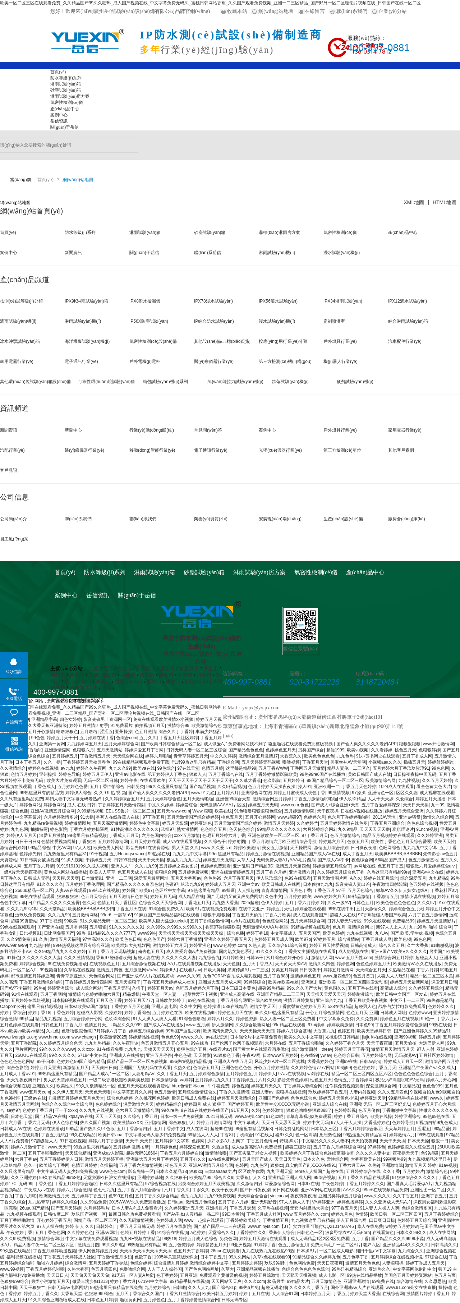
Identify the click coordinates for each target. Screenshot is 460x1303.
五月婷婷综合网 (377, 1055)
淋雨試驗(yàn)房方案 (69, 96)
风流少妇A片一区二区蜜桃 (279, 1061)
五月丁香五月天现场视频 (111, 951)
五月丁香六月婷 (271, 872)
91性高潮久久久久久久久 (134, 829)
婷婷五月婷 (429, 1037)
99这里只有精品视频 (86, 835)
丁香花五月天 (197, 902)
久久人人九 (199, 1287)
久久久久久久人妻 (178, 957)
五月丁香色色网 (50, 1232)
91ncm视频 (427, 829)
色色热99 (212, 878)
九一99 (437, 804)
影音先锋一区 (141, 1171)
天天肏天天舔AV (290, 963)
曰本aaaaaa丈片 (220, 1171)
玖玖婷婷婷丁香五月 (327, 1092)
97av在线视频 (291, 1073)
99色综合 (166, 768)
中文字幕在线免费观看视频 (91, 1238)
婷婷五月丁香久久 (41, 1293)
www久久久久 (377, 1195)
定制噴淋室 (334, 321)
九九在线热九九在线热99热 (268, 1250)
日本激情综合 (165, 1079)
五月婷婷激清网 (113, 841)
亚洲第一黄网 (52, 743)
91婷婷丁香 (265, 1244)
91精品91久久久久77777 (111, 933)
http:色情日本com (189, 1085)
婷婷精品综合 (169, 1104)
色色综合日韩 (346, 1055)
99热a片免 (249, 1287)
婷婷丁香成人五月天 (425, 1263)
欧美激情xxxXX (127, 1122)
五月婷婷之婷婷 (247, 1263)
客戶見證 (8, 470)
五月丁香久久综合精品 (156, 1195)
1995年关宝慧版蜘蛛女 (176, 1257)
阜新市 (103, 681)
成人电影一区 (332, 1275)
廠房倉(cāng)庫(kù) (406, 518)
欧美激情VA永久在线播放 (417, 963)
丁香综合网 (228, 762)
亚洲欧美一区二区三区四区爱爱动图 (353, 982)
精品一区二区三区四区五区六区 (361, 1073)
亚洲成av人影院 (108, 1153)
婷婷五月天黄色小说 (338, 1098)
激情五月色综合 (201, 1202)
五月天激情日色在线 (128, 896)
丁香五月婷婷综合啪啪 (75, 1183)
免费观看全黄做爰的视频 (223, 1275)
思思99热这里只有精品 (193, 762)
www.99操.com (249, 1116)
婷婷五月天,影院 (218, 859)
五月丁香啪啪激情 (45, 1153)
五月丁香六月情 (39, 866)
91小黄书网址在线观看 (378, 756)
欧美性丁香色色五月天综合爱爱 (401, 841)
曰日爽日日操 (382, 1220)
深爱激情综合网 (381, 1085)
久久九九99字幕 (21, 908)
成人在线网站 (442, 1232)
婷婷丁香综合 (13, 1012)
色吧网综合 (389, 847)
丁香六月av (448, 1018)
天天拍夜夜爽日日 (23, 1079)
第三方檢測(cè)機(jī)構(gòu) (285, 361)
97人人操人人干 (294, 1202)
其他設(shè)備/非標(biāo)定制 (222, 341)
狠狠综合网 (165, 872)
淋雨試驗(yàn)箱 (65, 84)
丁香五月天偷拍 (247, 914)
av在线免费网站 (224, 1159)
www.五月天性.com (353, 957)
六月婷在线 (275, 1043)
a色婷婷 (198, 1232)
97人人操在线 (50, 1226)
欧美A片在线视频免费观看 (211, 908)
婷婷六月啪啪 (158, 756)
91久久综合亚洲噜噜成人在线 (56, 1299)
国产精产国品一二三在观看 (219, 1226)
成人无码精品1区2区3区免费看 (319, 1238)
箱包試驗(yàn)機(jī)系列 (165, 381)
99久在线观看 (377, 921)
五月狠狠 (98, 927)
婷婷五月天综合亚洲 (404, 811)
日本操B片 (306, 1250)
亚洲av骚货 (410, 817)
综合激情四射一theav (311, 1049)
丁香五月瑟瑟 (243, 1208)
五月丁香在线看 (363, 988)
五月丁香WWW (273, 768)
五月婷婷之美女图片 (178, 866)
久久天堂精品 (52, 908)
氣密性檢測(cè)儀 (66, 102)
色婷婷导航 (403, 1122)
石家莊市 (146, 668)
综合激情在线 (409, 1281)
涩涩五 (106, 731)
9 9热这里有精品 (204, 890)
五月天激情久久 (371, 908)
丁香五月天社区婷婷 (178, 737)
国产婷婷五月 (240, 1104)
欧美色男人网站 (108, 847)
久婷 (255, 1110)
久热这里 (220, 1147)
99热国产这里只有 (183, 1030)
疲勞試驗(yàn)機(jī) (355, 381)
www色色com (113, 1171)
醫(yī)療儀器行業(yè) (214, 361)
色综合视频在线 (15, 1085)
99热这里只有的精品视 (41, 792)
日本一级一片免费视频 (181, 1116)
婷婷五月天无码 (263, 804)
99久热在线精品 (15, 1250)
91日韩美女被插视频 (39, 859)
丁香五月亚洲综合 (387, 823)
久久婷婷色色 (80, 1232)
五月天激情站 (110, 749)
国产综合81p (224, 1287)
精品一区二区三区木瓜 (431, 976)
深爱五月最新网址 (151, 878)
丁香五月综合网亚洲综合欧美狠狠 (249, 1000)
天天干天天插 (151, 859)
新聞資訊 (73, 252)
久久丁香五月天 (172, 1073)
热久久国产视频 (95, 1122)
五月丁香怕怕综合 (107, 786)
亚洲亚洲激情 (356, 1281)
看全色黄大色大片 (434, 786)
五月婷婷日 (293, 780)
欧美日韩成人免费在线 (193, 1098)
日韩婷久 (104, 1226)
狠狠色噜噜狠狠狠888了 (309, 1110)
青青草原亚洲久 (71, 976)
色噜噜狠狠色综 (76, 1030)
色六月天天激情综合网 (137, 1110)
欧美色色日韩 (128, 939)
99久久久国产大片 (304, 988)
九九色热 (345, 756)
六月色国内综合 (157, 835)
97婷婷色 (376, 1147)
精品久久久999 (127, 1024)
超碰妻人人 (426, 957)
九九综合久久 (411, 1250)
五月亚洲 (188, 1275)
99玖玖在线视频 (104, 890)
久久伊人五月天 (67, 1092)
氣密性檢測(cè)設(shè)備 (153, 341)
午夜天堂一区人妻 (159, 994)
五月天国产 (309, 933)
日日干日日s (27, 841)
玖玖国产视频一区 (89, 1214)
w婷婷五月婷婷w (402, 1226)
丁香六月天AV (352, 1165)
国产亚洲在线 (50, 927)
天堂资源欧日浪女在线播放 (109, 1177)
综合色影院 (17, 1067)
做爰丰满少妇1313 (90, 1281)
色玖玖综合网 (117, 1018)
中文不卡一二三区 (407, 1000)
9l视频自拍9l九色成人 (436, 1122)
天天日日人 (57, 1275)
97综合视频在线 (160, 1183)
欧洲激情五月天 (54, 1195)
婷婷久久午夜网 (91, 768)
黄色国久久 (335, 988)
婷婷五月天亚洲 (46, 1067)
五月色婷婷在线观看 (19, 1024)
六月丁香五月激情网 (427, 914)
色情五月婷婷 (24, 774)
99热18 (169, 1238)
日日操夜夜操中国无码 (414, 774)
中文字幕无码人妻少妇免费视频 (155, 1134)
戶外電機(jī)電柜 (144, 361)
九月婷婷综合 (157, 1287)
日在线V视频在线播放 (361, 811)
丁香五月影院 (54, 1134)
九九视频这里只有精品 (312, 1220)
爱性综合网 (337, 1159)
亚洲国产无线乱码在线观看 (145, 1067)
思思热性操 (330, 1134)
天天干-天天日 (139, 1140)
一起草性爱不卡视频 (198, 994)
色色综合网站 (275, 921)
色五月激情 (145, 731)
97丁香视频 (50, 921)
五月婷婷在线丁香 (96, 737)
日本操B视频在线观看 (73, 1000)
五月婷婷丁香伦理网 (84, 884)
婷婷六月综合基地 (294, 1030)
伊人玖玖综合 (269, 878)
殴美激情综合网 (380, 780)
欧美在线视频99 (200, 1012)
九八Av (381, 933)
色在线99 (309, 1055)
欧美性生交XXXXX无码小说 (283, 1104)
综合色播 (19, 811)
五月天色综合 (360, 890)
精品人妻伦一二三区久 (348, 768)
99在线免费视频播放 (67, 963)
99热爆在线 (159, 853)
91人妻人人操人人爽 (379, 1208)
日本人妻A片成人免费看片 (137, 1208)
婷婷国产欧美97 (137, 890)
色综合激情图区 (417, 1208)
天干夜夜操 (328, 811)
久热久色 (182, 1067)
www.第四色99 (337, 976)
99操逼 (228, 890)
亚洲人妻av (262, 1092)
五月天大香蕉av (186, 878)
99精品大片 (298, 1281)
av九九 (67, 768)
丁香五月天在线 (131, 908)
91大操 (86, 817)
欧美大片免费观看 (64, 780)
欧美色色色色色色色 (395, 902)
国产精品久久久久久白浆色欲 (135, 884)
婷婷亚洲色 (201, 823)
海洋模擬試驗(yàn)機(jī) (87, 341)
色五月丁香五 (391, 866)
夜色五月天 (176, 1165)
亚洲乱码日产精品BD (253, 866)
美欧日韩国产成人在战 (369, 774)
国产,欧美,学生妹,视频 (412, 933)
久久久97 (426, 902)
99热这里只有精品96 (146, 1244)
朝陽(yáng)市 (199, 681)
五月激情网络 (85, 914)
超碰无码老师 (274, 1287)
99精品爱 (441, 1128)
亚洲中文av (248, 884)
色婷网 (198, 1140)
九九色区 (259, 1165)
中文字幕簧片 (28, 817)
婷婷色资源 (246, 1018)
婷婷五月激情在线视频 (267, 853)
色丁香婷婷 (167, 1275)
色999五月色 (121, 1195)
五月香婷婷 (76, 927)
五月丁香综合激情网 (209, 921)
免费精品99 (403, 921)
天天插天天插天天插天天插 (145, 1250)
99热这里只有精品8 (92, 1147)
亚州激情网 (155, 1122)
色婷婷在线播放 (49, 1128)
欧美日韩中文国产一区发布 (402, 994)
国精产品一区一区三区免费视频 (137, 1061)
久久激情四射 (249, 1183)
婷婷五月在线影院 (174, 1226)
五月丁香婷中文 (169, 1128)
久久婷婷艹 (307, 823)
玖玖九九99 (192, 884)
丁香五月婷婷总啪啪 (45, 1269)
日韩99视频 (125, 859)
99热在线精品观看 (36, 896)
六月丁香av (26, 1159)
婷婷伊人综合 (78, 792)
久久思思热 (435, 1281)
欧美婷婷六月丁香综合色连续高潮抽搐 (317, 1153)
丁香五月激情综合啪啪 (41, 982)
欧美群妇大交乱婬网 (130, 945)
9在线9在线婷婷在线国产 (205, 1110)
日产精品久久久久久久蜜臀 (54, 902)
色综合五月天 (206, 1067)
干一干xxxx (66, 1110)
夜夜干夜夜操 (225, 1189)
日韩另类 (135, 786)
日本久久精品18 (171, 1171)
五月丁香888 (275, 976)
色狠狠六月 (83, 749)
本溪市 (185, 675)
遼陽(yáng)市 (129, 681)
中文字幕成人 (283, 933)
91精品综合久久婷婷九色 (316, 1257)
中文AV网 (61, 847)
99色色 (37, 737)
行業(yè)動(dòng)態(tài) (151, 430)
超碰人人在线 (343, 914)
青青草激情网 (274, 890)
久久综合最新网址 (252, 1024)
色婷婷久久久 (441, 1006)
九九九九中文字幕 (420, 847)
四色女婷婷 (70, 719)
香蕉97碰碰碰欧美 (222, 927)
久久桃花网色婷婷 (152, 1098)
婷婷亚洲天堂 (373, 1098)
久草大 (227, 1269)
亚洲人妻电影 (164, 1006)
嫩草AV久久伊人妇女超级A (402, 890)
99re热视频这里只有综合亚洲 (81, 945)
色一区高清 (306, 1134)
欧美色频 (402, 939)
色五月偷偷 (369, 1110)
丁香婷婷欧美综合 (243, 1220)
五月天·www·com (173, 811)
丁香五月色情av (262, 1140)
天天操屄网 (301, 847)
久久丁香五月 (406, 1195)
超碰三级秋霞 (298, 1147)
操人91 (304, 786)
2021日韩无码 (219, 1116)
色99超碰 (429, 1153)
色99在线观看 (297, 878)
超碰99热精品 (271, 988)
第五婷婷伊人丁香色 (167, 774)
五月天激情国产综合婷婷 (238, 823)
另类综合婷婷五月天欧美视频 (206, 1183)
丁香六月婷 (427, 969)
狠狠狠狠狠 (409, 743)
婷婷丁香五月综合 (351, 1116)
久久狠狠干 (176, 1177)
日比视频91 (30, 933)
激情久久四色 (322, 963)
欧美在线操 (381, 1116)
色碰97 (171, 884)
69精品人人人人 (203, 1134)
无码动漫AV (405, 1055)
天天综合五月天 (371, 969)
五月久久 (148, 737)
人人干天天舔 (381, 798)
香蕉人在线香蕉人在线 (118, 817)
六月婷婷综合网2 (319, 829)
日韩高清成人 (363, 945)
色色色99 (170, 1037)
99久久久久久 (62, 1055)
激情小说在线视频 (417, 896)
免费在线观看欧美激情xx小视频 (163, 719)
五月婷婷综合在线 (363, 1171)
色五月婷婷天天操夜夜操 (271, 786)
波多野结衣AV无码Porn (347, 1232)
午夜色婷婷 (332, 1183)
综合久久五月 (392, 945)
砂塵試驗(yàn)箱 (65, 90)
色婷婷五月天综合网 (416, 1220)
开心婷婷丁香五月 (54, 1220)
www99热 (147, 933)
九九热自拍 (40, 945)
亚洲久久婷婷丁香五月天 (228, 939)
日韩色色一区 (310, 1232)
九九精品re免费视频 (43, 823)
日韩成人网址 (393, 1012)
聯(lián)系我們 (351, 11)
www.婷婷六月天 (330, 896)
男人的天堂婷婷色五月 (65, 1079)
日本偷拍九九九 (318, 884)
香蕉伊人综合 (282, 1232)
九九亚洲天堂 (280, 1171)
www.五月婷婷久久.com (306, 1214)
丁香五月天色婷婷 (359, 786)
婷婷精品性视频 (144, 1037)
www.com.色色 (295, 804)
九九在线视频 (359, 933)
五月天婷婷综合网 (121, 743)
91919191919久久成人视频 (82, 866)
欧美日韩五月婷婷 (219, 1293)
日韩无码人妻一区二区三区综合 (196, 749)
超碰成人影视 (89, 1012)
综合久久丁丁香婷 (175, 731)
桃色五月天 (405, 749)
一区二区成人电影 (336, 1250)
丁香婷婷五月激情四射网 (88, 982)
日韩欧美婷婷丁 (170, 1000)
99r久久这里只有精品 (166, 786)
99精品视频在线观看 (310, 927)
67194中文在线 (92, 1055)
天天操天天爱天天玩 (326, 994)
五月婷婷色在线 (167, 1012)
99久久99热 (113, 1244)
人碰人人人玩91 (392, 976)
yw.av (325, 1055)
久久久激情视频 (79, 957)
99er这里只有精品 (226, 853)
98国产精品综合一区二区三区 (335, 780)
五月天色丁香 (109, 1000)
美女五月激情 (275, 847)
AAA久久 (351, 1189)
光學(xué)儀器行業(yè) (280, 450)
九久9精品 (348, 829)
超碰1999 (335, 749)
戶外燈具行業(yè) (340, 341)
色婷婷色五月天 (281, 749)
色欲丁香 (143, 1257)
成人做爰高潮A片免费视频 (191, 951)
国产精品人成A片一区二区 (104, 1073)
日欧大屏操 (214, 969)
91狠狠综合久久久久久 (414, 1177)
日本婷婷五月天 (315, 1293)
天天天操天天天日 (257, 1030)
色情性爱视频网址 (58, 841)
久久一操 (52, 762)
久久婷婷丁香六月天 (345, 1043)
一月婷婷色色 (164, 1147)
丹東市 (204, 675)
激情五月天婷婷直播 (104, 1159)
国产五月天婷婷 (66, 1208)
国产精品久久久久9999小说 (397, 1238)
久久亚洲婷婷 (24, 1177)
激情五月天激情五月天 (392, 1049)
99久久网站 (239, 1257)
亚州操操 (123, 731)
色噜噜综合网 (132, 1269)
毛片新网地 (26, 1049)
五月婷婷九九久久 (212, 1079)
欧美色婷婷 (333, 933)
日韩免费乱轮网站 (291, 1128)
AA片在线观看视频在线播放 (194, 963)
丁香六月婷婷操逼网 (89, 829)
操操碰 (444, 1287)
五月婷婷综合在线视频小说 (397, 1257)
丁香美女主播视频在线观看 (310, 951)
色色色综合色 (304, 1098)
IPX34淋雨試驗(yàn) (342, 301)
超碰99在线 (221, 1128)
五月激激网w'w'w (141, 969)
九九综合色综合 (34, 756)
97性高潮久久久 (97, 939)
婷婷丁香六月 (123, 1281)
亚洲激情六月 (302, 872)
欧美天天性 (444, 841)
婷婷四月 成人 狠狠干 (204, 1104)
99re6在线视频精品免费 (385, 1189)
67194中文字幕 (152, 1281)
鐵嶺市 (173, 681)
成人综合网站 (89, 988)
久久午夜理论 (126, 1043)
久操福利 (108, 1165)
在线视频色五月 (104, 963)
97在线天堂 (188, 768)
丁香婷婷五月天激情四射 (121, 804)
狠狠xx (276, 1165)
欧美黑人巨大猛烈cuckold (163, 921)
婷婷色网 (345, 963)
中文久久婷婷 (223, 756)
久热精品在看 (401, 969)
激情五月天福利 (65, 939)
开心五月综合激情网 (324, 1012)
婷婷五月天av (160, 988)
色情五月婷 (212, 768)
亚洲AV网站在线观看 (321, 1189)
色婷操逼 (212, 1006)
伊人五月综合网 (351, 1220)
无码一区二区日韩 (100, 780)
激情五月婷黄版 (299, 1000)
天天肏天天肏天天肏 (89, 1275)
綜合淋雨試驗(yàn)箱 (408, 321)
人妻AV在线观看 (71, 890)
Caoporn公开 (12, 1006)
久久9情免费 (18, 939)
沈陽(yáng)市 (102, 675)
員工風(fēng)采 (14, 539)
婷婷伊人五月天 (21, 835)
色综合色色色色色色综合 (305, 1269)
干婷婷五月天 (98, 859)
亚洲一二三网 (119, 878)
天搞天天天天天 (159, 1049)
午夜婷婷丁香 (19, 1232)
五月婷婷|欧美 (297, 896)
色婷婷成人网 (169, 1220)
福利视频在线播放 (23, 1257)
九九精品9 (438, 878)
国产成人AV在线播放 (164, 1024)
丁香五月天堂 (315, 762)
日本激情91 (93, 878)
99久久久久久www (57, 1049)
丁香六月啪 (26, 1195)
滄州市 (57, 675)
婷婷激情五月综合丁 (332, 866)
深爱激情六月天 (138, 1104)
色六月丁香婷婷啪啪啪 (349, 817)
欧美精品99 (200, 1177)
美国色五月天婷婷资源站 (408, 1275)
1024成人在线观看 (396, 786)
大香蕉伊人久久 (251, 1177)
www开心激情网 (438, 743)
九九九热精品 (97, 1043)
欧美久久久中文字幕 (303, 1037)
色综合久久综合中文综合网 (67, 1104)
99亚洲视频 (240, 1244)
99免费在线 (383, 1281)
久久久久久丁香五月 (308, 1287)
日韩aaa (175, 1202)
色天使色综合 (242, 829)
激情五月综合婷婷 (331, 847)
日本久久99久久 (411, 1232)
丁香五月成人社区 (264, 1214)
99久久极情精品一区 (95, 1085)
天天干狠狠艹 (32, 1287)
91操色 (13, 957)
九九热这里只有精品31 (65, 853)
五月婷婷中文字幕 (172, 1140)
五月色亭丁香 (355, 1257)
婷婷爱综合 (186, 804)
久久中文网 (190, 1006)
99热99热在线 (436, 1116)
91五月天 (240, 1110)
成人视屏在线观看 (437, 792)
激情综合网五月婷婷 (272, 798)
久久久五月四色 (393, 1092)
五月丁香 (360, 1238)
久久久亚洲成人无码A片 (388, 1202)
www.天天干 (59, 1147)
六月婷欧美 (233, 957)
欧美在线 (223, 811)
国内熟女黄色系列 (236, 951)
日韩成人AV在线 (15, 1128)
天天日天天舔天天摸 (281, 1122)
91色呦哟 (275, 1116)
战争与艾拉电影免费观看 (402, 1006)
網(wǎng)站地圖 (275, 11)
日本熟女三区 (324, 1128)
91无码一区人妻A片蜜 (133, 1275)
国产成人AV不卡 (333, 859)
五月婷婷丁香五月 (89, 1195)
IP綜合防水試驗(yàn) (214, 321)
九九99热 (418, 927)
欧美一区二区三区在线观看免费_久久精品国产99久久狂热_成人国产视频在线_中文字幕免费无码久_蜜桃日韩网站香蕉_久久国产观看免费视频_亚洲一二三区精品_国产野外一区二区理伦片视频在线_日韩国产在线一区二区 (210, 2)
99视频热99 (394, 1159)
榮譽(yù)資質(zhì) (210, 518)
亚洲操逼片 (216, 1208)
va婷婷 (186, 1079)
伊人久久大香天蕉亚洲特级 (41, 725)
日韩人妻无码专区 (344, 921)
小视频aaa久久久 (384, 762)
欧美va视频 (358, 749)
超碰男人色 (365, 1006)
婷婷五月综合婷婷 (146, 1030)
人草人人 (245, 859)
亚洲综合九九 (329, 1000)
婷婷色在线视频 (43, 768)
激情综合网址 (360, 927)
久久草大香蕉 (248, 780)
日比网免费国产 (59, 933)
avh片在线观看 (245, 921)
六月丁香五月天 (239, 878)
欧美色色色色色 (319, 756)
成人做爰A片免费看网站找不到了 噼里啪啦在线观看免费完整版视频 (269, 743)
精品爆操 (131, 994)
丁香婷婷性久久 (251, 1232)
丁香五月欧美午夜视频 (365, 1000)
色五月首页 (363, 976)
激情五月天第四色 (293, 866)
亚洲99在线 (346, 1061)
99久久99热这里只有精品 (279, 1012)
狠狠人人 (197, 774)
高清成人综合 (393, 988)
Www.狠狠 (202, 811)
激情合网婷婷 (13, 847)
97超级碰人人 (44, 1140)
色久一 (30, 1165)
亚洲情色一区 (381, 792)
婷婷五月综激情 (264, 1275)
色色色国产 (154, 939)
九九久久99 (120, 768)
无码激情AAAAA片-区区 (223, 804)
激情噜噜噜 (216, 1153)
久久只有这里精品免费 (21, 798)
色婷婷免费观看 (216, 866)
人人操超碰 (248, 890)
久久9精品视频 (231, 786)
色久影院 (272, 780)
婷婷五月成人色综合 (198, 1238)
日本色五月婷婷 (102, 1299)
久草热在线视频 (79, 969)
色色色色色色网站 (17, 1061)
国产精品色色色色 (246, 749)
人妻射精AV (143, 1073)
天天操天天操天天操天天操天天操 (191, 933)
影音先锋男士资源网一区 (107, 719)
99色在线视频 (201, 1000)
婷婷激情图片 (78, 823)
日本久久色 (314, 1159)
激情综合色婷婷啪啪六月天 (94, 994)
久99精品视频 (90, 811)
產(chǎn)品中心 (64, 108)
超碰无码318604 (142, 1153)
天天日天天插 (416, 804)
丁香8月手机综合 (236, 1134)
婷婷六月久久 (220, 1018)
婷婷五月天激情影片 (436, 921)
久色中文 (273, 896)
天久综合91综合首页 (287, 945)
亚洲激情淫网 (57, 749)
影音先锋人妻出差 (352, 884)
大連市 (127, 675)
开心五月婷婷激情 (271, 1067)
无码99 (25, 1183)
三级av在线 (35, 1098)
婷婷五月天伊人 (98, 774)
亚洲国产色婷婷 (273, 1098)
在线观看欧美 (153, 780)
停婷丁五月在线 (254, 1293)
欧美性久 (65, 1085)
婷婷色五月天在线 (235, 1012)
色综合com (126, 737)
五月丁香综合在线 (225, 774)
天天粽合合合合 (253, 1195)
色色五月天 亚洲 (362, 1012)
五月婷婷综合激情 (206, 1073)
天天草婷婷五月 (400, 1128)
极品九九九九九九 (183, 859)
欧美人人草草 (102, 872)
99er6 (105, 914)
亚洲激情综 (392, 1165)
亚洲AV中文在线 (427, 872)
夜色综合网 (362, 859)
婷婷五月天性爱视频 (328, 945)
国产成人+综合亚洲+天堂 (335, 804)
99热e (39, 988)
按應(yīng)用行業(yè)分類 (283, 341)
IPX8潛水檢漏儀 (144, 301)
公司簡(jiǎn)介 (13, 518)
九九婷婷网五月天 (84, 743)
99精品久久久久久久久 (278, 829)
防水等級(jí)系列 (66, 77)
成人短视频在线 (353, 951)
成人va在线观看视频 (182, 841)
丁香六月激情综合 (182, 1293)
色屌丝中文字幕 (170, 890)
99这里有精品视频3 (253, 1128)
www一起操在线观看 (204, 1220)
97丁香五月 (154, 817)
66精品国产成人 (390, 859)
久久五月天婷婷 (437, 780)
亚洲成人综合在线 (330, 1104)
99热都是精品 (440, 1000)
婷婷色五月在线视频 (399, 1018)
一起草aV (123, 914)
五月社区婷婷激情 (436, 1055)
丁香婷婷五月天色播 (129, 1006)
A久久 (356, 878)
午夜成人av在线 (39, 1189)
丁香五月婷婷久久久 (364, 1183)
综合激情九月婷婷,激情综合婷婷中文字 (192, 1263)
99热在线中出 (340, 908)
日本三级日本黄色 (238, 988)
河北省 (124, 668)
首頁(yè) (58, 71)
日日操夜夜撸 (364, 847)
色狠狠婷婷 (429, 749)
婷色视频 (240, 1085)
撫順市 (166, 675)
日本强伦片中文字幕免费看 (256, 1037)
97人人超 (82, 847)
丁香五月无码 (117, 988)
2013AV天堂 (385, 817)
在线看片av (190, 969)
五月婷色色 (154, 1299)
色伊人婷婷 (271, 902)
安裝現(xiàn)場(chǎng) (280, 518)
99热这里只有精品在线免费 (116, 1287)
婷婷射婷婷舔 (441, 762)
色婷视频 (8, 896)
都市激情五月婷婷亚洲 (32, 976)
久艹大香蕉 (417, 945)
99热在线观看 (430, 1134)
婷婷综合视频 (32, 963)
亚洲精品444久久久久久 (406, 1244)
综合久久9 (224, 1177)
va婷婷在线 (318, 1073)
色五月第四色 (104, 1269)
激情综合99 (178, 725)
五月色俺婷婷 (181, 1244)
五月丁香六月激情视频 (140, 1165)
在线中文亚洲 (251, 908)
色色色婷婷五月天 (373, 963)
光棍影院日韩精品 (342, 1037)
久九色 (52, 1030)
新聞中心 (73, 430)
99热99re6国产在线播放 (322, 774)
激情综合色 (437, 1171)
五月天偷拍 (406, 1043)
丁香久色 (43, 1183)
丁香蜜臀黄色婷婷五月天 (302, 1006)
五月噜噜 (88, 731)
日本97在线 (308, 1183)
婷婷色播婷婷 (350, 1202)
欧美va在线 (144, 768)
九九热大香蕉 (225, 902)
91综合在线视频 (172, 1232)
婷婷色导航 (69, 774)
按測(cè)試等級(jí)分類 (21, 301)
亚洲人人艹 (122, 866)
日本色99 (364, 1024)
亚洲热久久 (43, 1085)
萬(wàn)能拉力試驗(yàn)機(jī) (235, 381)
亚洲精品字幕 (44, 719)
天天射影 (202, 1055)
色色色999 (432, 1085)
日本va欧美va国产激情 (86, 1006)
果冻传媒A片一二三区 (248, 969)
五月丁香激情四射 (134, 1128)
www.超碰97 (289, 817)
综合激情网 (76, 1263)
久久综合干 (215, 841)
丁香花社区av (444, 890)
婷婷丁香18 (257, 933)
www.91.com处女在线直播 (411, 1287)
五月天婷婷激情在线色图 (344, 823)
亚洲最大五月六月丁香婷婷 (152, 1159)
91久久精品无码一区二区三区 (108, 921)
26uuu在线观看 (225, 1250)
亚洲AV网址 (107, 1232)
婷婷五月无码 (163, 896)
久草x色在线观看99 (271, 1257)
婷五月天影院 (175, 823)
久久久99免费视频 (17, 1238)
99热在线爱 (440, 1024)
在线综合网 (393, 1293)
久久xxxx (86, 1049)
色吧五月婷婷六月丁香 (223, 835)
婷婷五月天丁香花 (352, 1049)
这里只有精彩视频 (44, 1006)
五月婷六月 (228, 792)
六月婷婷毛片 (97, 1208)
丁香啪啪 (33, 749)
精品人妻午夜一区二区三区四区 (44, 1244)
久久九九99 (146, 866)
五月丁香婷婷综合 (441, 1214)
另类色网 (228, 1238)
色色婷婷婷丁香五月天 (374, 1067)
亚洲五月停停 (159, 1055)
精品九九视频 (48, 1018)
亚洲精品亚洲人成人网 (289, 1177)
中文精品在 (409, 1085)
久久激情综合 (13, 768)
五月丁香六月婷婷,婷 (305, 902)
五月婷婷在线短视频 (30, 1000)
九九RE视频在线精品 (140, 1238)
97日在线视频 (73, 1140)
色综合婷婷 (141, 1263)
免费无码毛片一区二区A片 (335, 1244)
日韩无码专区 (234, 1299)
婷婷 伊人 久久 (79, 1226)
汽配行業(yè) (12, 450)
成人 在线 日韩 (81, 804)
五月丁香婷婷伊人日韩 (61, 1159)
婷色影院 (58, 829)
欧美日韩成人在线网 (281, 884)
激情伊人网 (322, 957)
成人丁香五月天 (357, 853)
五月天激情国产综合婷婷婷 (193, 817)
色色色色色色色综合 (413, 1073)
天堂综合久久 (221, 1232)
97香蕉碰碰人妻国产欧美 (382, 914)
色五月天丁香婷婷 (191, 1250)
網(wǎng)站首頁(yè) (31, 211)
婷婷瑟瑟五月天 (212, 1244)
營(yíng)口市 (78, 681)
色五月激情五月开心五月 (164, 1043)
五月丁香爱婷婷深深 (381, 804)
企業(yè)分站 (392, 11)
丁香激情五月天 (95, 756)
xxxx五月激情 (187, 835)
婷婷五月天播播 (430, 798)
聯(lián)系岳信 (207, 252)
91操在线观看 (25, 994)
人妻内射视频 (362, 1092)
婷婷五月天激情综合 (236, 1098)
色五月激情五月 (293, 1244)
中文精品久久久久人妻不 (325, 1140)
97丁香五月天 (315, 835)
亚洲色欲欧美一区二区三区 (273, 835)
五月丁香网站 (53, 994)
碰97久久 (284, 1134)
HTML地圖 (444, 202)
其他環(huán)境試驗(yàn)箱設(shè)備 (35, 381)
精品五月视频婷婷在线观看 (389, 835)
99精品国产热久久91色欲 (90, 1128)
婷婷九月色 (342, 1214)
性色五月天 (321, 1079)
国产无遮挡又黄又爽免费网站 (235, 896)
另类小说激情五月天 (50, 1281)
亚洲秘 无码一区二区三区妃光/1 (379, 1104)
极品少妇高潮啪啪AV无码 (399, 1079)
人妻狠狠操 (393, 1263)
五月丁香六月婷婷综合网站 (339, 1147)
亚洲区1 (309, 982)
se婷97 (13, 1110)
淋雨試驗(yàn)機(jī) (277, 252)
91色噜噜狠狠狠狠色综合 (258, 811)
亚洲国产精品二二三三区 (280, 994)
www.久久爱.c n (216, 847)
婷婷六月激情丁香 (28, 1147)
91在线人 (264, 1134)
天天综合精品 (78, 1153)
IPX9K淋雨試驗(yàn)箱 (86, 301)
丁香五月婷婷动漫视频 (54, 1250)
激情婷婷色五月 (305, 976)
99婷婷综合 (255, 982)
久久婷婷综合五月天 (124, 798)
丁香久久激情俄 (234, 1092)
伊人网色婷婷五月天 (97, 1250)
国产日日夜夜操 (255, 1189)
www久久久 (192, 1037)
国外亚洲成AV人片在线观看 (357, 1287)
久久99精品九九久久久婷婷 (60, 951)
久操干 (138, 988)
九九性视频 (409, 780)
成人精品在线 (191, 896)
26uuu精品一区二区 (34, 890)
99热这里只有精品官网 (365, 1134)
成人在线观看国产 (310, 914)
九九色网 (19, 829)
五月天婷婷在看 (145, 841)
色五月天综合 (94, 896)
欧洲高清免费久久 (220, 1030)
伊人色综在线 (65, 1122)
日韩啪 (179, 1287)
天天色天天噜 (98, 1092)
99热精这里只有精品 (57, 1073)
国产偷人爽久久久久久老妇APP (366, 743)
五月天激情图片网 (330, 878)
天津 (108, 668)
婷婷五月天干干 (62, 737)
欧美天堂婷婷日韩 (374, 1030)
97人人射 (425, 1049)
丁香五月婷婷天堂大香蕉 (356, 1293)
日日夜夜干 (310, 969)
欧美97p (303, 939)
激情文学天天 (263, 1006)
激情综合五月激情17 (258, 756)
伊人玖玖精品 (352, 798)
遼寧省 (76, 675)
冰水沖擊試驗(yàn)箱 (20, 341)
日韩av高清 (371, 1061)
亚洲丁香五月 (434, 1195)
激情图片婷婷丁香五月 (428, 1293)
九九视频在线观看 (23, 1214)
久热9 (373, 1165)
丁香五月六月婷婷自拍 (181, 1153)
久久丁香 (391, 1171)
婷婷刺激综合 (360, 994)
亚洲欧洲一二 (327, 786)
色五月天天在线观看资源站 (143, 1085)
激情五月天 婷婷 (420, 1165)
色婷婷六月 (314, 817)
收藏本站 (237, 11)
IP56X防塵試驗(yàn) (148, 321)
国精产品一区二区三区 (95, 1220)
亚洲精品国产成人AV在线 (315, 853)
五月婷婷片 (413, 1171)
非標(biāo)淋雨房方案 (279, 232)
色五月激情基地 (423, 859)
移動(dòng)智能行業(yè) (152, 450)
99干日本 (45, 1061)
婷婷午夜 (129, 780)
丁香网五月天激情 (307, 768)
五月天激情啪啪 (198, 798)
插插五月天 (414, 762)
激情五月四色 (110, 969)
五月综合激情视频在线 (143, 963)
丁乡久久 (201, 1189)
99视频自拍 (50, 969)
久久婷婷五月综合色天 (60, 1043)
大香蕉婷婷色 (320, 1061)
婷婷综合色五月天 (406, 908)
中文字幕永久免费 (336, 1018)
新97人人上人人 (391, 927)
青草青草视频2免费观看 (309, 1116)
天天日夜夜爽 (330, 1263)
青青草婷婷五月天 (191, 756)
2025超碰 (249, 902)
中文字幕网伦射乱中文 (414, 1269)
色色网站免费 (302, 1263)
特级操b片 (289, 1140)
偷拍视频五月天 (150, 725)
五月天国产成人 (257, 1159)
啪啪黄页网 (130, 1299)
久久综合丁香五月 (140, 1116)
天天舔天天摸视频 (299, 1275)
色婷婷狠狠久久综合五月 (411, 1147)
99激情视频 (339, 792)
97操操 (358, 792)
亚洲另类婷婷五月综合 (340, 1195)
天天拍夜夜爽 (364, 1140)
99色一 (427, 1018)
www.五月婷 (198, 1024)
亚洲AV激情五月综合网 (53, 811)
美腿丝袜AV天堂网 (348, 762)
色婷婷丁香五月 (38, 1110)
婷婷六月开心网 (441, 1079)
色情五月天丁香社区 (116, 902)
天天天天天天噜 (375, 829)
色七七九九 (104, 1189)
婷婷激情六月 (402, 1134)
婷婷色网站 (30, 804)
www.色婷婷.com (229, 945)
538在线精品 (235, 1006)
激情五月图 (88, 1244)
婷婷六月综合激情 (74, 1189)
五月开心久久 (193, 1159)
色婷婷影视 (345, 1110)
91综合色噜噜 (192, 1018)
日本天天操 (418, 1140)
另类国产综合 (311, 749)
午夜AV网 (251, 1055)
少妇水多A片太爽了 (225, 1140)
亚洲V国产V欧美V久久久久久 (399, 951)
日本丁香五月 (28, 762)
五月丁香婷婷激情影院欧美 (271, 774)
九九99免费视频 (219, 1195)
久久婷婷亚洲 (430, 835)
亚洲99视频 (405, 1037)
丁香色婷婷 (63, 1012)
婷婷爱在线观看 (310, 908)
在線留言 (315, 11)
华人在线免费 (370, 1226)
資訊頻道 (14, 408)
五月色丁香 (300, 890)
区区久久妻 (407, 792)
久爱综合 (404, 798)
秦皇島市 (189, 668)
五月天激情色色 (326, 1281)
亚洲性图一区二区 (427, 1189)
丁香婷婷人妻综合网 (303, 1085)
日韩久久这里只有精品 (121, 1183)
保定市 (210, 668)
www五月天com (34, 1092)
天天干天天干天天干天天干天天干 (200, 780)
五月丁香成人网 (417, 756)
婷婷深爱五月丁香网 (144, 749)
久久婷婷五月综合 (426, 988)
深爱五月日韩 (444, 982)
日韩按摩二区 (56, 1214)
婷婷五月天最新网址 (409, 982)
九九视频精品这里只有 (429, 1159)
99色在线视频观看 (17, 927)
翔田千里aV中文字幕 (376, 1250)
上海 (107, 688)
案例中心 (59, 115)
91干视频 (98, 853)
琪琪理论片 (403, 829)
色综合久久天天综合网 (160, 902)
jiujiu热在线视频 (377, 1037)
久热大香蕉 (78, 1269)
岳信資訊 (59, 121)
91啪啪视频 (442, 945)
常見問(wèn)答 (208, 430)
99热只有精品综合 (349, 1269)
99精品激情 (359, 896)
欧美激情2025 (113, 1037)
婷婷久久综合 (65, 1202)
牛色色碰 (183, 1055)
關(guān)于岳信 (64, 127)
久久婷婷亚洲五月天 (184, 1208)
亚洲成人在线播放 (126, 1055)
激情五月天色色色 (362, 1263)
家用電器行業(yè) (16, 361)
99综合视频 (325, 1177)
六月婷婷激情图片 (60, 817)
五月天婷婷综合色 (163, 798)
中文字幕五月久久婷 (132, 1092)
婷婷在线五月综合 (381, 878)
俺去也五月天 (151, 951)
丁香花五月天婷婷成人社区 (169, 982)
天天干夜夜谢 (379, 1043)
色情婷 (361, 1214)
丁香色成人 (44, 786)
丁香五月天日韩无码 (135, 1226)
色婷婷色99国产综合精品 (81, 1061)
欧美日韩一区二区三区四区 (396, 1214)
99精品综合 (39, 847)
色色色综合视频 (422, 823)
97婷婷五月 (324, 939)
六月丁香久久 (177, 1189)
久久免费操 (367, 1018)
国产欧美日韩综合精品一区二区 (171, 743)
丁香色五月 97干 (329, 890)
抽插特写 (39, 829)
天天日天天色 (287, 1159)
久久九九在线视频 (96, 1110)
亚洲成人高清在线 (237, 994)
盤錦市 (154, 681)
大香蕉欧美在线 (366, 1159)
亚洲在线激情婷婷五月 (232, 872)
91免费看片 (121, 725)
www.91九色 (203, 792)
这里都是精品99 (241, 768)
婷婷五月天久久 (266, 1085)
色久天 (88, 902)
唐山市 (167, 668)
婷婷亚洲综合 (60, 988)
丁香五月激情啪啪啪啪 (315, 798)
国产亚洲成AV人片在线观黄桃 (145, 976)
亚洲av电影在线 (130, 774)
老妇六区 (371, 1244)
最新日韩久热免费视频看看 (134, 1214)
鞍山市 (147, 675)
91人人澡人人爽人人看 (154, 1018)
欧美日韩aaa (110, 1134)
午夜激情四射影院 (389, 884)
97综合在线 (436, 1257)
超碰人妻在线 (146, 957)
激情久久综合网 (438, 817)
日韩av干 (255, 957)
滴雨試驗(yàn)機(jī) (18, 321)
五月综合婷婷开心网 (83, 1018)
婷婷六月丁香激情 (184, 939)
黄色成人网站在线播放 (65, 872)
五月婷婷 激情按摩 (131, 1147)
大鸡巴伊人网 (432, 1043)
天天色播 (231, 963)
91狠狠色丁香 (226, 1055)
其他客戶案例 (401, 450)
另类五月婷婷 (284, 969)
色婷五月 (346, 1030)
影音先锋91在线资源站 (147, 847)
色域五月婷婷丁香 (137, 1232)
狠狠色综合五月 (191, 1049)
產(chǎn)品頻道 (24, 280)
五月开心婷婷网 (260, 817)
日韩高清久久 (444, 1244)
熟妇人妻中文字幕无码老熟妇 (73, 798)
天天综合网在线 (128, 756)
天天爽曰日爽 (104, 1067)
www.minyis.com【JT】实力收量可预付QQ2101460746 (301, 1226)
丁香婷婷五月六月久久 (253, 1079)
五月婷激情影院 (299, 811)
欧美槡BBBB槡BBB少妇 (91, 908)
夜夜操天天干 (406, 1153)
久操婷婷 (113, 1012)
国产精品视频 (202, 786)
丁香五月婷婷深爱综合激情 (401, 1024)
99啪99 (344, 1067)
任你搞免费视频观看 (344, 1085)
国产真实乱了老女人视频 (253, 1153)
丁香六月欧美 (278, 914)
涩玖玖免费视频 (30, 914)
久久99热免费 (93, 1202)
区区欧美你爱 (251, 1171)
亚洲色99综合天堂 (233, 798)
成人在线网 (197, 1128)
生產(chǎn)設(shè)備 (343, 518)
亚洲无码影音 (264, 1202)
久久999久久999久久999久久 (175, 927)
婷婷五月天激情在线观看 (263, 1238)
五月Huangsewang (128, 853)
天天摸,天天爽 (65, 878)
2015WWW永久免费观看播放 (137, 1202)
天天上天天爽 (108, 1116)
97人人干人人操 (346, 1122)
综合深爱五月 (413, 878)
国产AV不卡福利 (15, 988)
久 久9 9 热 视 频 (110, 792)
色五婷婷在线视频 (426, 884)
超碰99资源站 (24, 921)
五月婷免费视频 (193, 872)
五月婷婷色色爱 (73, 786)
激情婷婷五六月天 (170, 945)
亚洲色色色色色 (236, 1067)
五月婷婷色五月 (241, 1073)
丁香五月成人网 (377, 939)
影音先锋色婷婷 (292, 1079)
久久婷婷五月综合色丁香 (340, 872)
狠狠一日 (439, 1140)
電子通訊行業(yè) (81, 361)
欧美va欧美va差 (283, 982)
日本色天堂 (21, 1116)
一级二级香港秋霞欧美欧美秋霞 (119, 1079)
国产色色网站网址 (201, 1269)
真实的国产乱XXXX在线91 (310, 1165)
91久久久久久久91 (126, 927)
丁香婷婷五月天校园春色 (86, 762)
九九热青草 (39, 1202)
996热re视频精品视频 (190, 1061)
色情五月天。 (97, 1024)
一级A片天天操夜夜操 (21, 872)
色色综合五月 (213, 829)
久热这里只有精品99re (388, 872)
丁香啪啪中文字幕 (399, 1110)
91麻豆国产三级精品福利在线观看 (167, 914)
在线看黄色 (383, 1232)
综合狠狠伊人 (181, 1122)
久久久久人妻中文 (373, 1153)
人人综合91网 (285, 1293)
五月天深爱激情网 (110, 823)
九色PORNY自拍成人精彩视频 (232, 976)
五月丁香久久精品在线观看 (364, 1177)
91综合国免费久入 (166, 908)
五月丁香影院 (24, 1043)
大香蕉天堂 (71, 1293)
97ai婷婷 (316, 1024)
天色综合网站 (102, 976)
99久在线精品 (82, 1134)
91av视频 (448, 1165)
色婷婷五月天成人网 (273, 939)
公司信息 (14, 497)
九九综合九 (209, 957)
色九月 (338, 927)
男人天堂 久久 (185, 847)
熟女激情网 (187, 829)
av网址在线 (365, 866)
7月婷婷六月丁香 (110, 1030)
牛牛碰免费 (218, 1085)
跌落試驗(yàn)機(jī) (290, 381)
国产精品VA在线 (50, 1116)
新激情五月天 (76, 1067)
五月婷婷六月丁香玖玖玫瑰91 (401, 768)
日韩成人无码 (37, 878)
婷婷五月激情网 (338, 969)
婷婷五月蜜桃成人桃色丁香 (299, 792)
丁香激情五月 (385, 896)
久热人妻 (257, 945)
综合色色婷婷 (120, 1098)
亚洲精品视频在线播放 (258, 1269)
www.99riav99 (13, 945)
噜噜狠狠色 (67, 731)
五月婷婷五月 (65, 756)
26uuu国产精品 (34, 1208)
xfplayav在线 (80, 1116)
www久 (436, 1098)
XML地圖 (414, 202)
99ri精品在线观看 (288, 1024)
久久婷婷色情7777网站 (313, 1067)
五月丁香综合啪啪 (306, 1043)
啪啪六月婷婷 (50, 1263)
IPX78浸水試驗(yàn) (213, 301)
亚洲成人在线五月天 (232, 1061)
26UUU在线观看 (30, 1055)
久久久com (254, 1281)
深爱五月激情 (52, 835)
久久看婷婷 (381, 749)
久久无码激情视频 (136, 1220)
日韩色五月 (363, 902)
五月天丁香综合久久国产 (139, 1293)
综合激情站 (348, 939)
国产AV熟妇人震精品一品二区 (191, 1214)
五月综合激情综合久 (197, 1092)
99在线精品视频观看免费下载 (141, 762)
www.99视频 (12, 1269)
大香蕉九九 (324, 1030)
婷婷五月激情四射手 (88, 725)
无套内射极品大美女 (309, 1208)
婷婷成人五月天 (220, 884)
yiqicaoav (279, 1195)
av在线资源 (216, 1037)
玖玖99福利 (275, 1263)
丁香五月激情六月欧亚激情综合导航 (282, 841)
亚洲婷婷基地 (150, 1177)
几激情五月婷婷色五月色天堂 (76, 1098)
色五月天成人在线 (135, 872)
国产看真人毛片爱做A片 (410, 1183)
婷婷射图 (236, 841)
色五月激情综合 (345, 835)
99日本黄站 (233, 1214)
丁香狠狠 (86, 841)
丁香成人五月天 (124, 835)
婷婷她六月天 (332, 841)
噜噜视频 (291, 762)
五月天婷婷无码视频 (261, 762)
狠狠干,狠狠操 (216, 914)
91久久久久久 (50, 884)
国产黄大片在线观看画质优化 (261, 1049)
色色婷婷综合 (108, 1104)
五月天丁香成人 (258, 963)
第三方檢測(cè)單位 (342, 450)
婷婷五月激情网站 (214, 1122)
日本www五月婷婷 (280, 1055)
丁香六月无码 (37, 1122)
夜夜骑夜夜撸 (303, 1195)
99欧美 (70, 921)
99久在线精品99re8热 (60, 1177)
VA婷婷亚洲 (323, 1202)
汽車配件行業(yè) (405, 341)
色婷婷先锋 (30, 853)
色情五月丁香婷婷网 (353, 1079)
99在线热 (199, 1043)
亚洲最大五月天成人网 (220, 982)
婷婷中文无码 (316, 1122)
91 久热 (40, 939)
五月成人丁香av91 (17, 1073)
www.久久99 (188, 976)
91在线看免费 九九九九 (119, 1049)
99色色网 (440, 768)
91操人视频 (72, 859)
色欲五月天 (358, 841)
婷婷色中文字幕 (144, 823)
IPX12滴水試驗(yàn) (407, 301)
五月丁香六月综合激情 (140, 1189)
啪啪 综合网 (440, 927)
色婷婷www (420, 1012)
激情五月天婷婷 (279, 823)
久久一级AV (338, 902)
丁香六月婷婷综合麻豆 (360, 1128)
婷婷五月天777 (138, 1000)
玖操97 (167, 829)
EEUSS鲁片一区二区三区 (130, 811)
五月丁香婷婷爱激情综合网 (193, 1299)
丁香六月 (73, 1024)
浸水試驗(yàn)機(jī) (341, 252)
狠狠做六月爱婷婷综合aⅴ (431, 866)
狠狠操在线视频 (291, 1092)
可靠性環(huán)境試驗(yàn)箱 (106, 381)
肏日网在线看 (285, 1189)
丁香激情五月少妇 (114, 1257)
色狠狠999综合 (14, 1281)
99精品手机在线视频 (407, 1098)
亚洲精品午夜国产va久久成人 (427, 1067)
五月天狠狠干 (128, 982)
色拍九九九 (191, 1195)
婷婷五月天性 (280, 908)
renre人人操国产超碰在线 (319, 1171)
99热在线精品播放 (364, 1275)
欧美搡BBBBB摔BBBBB (398, 853)
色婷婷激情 (273, 1110)
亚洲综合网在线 (256, 792)
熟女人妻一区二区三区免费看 (288, 1018)
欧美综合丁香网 (54, 1165)
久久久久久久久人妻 (41, 957)
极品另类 (276, 1281)
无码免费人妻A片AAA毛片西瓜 (286, 859)
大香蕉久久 (291, 756)
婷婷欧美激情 (246, 847)
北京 (94, 668)
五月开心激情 (41, 731)
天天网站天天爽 (226, 1281)
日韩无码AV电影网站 (68, 1287)
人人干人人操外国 (164, 1269)
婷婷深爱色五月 (194, 1147)
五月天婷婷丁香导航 (108, 1263)
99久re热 (170, 1110)
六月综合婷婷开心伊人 (287, 957)
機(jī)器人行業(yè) (340, 361)
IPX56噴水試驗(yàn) (278, 301)
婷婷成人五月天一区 (403, 1061)
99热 (81, 933)
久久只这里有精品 (17, 1171)
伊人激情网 (222, 1024)
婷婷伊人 (168, 969)
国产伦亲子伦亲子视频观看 (237, 1043)
